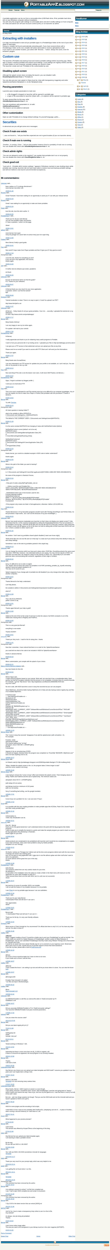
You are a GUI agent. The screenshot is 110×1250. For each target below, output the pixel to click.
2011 (83, 71)
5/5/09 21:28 (9, 421)
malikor (3, 933)
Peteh (3, 208)
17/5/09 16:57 (10, 1003)
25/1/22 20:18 (10, 1199)
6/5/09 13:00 (9, 611)
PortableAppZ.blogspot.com (52, 1245)
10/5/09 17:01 (10, 794)
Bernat (3, 319)
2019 (83, 57)
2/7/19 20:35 (9, 1122)
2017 (83, 63)
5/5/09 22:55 (9, 459)
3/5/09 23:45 (9, 264)
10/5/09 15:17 (10, 757)
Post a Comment (6, 1233)
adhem (3, 230)
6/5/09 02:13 (9, 546)
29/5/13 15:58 (10, 1056)
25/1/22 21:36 (10, 1206)
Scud (2, 803)
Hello (2, 1133)
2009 (83, 77)
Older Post (72, 1236)
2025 (83, 39)
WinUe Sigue (5, 732)
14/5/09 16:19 (10, 950)
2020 (83, 54)
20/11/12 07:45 (10, 1020)
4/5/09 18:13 (9, 368)
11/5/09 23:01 (10, 908)
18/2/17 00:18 (10, 1102)
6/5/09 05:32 (9, 559)
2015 (83, 68)
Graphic (80, 107)
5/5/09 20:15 (9, 405)
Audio (79, 99)
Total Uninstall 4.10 (12, 991)
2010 (83, 74)
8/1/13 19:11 (9, 1039)
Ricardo (3, 193)
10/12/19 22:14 (10, 1164)
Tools (79, 125)
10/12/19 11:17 (10, 1157)
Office (80, 117)
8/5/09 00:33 (9, 657)
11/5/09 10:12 (10, 847)
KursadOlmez (5, 333)
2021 (83, 51)
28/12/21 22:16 (10, 1180)
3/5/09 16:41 (9, 245)
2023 (83, 45)
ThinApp (13, 402)
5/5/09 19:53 (9, 398)
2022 (83, 48)
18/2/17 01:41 (10, 1114)
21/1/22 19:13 (10, 1185)
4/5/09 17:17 (9, 317)
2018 (83, 60)
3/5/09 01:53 (9, 199)
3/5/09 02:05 (9, 214)
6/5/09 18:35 (9, 620)
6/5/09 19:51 (9, 635)
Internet (80, 109)
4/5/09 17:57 (9, 355)
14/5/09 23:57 (10, 972)
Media (80, 112)
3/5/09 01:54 (9, 206)
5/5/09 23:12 (9, 467)
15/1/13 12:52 (10, 1047)
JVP (2, 266)
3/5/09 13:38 (9, 238)
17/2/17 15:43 (10, 1075)
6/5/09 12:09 (9, 594)
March (85, 89)
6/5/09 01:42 (9, 531)
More (23, 10)
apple (2, 1166)
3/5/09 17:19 (9, 253)
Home (11, 10)
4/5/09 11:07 (9, 306)
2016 (83, 66)
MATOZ (3, 1208)
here (7, 969)
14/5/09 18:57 (10, 961)
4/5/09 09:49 (9, 295)
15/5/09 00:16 (10, 985)
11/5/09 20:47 (10, 881)
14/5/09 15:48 (10, 931)
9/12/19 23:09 (10, 1147)
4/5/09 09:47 (9, 284)
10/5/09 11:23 (10, 730)
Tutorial (16, 10)
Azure (3, 1116)
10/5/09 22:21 (10, 821)
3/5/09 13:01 (9, 228)
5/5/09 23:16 (9, 478)
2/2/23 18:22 (9, 1221)
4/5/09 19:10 (9, 387)
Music (80, 114)
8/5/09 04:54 (9, 672)
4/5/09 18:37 (9, 376)
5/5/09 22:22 (9, 449)
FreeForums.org (36, 947)
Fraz (2, 247)
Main (76, 23)
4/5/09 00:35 (9, 275)
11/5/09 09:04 (10, 836)
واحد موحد (4, 636)
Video (79, 127)
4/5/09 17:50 (9, 331)
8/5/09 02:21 (9, 664)
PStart (11, 890)
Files (79, 104)
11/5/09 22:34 (10, 893)
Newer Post (4, 1236)
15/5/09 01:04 (10, 994)
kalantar (3, 1014)
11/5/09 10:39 (10, 863)
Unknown (4, 183)
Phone (80, 119)
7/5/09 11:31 (9, 642)
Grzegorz (4, 297)
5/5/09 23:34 (9, 507)
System (80, 122)
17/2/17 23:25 (10, 1084)
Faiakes (3, 239)
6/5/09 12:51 (9, 603)
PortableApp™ (5, 216)
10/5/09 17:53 (10, 802)
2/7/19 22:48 (9, 1131)
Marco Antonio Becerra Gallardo (11, 666)
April (84, 86)
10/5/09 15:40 (10, 770)
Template (8, 1081)
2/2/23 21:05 (9, 1230)
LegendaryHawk (6, 1067)
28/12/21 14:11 (10, 1172)
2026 (83, 36)
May (84, 80)
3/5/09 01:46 (9, 191)
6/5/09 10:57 (9, 577)
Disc (79, 102)
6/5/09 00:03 (9, 516)
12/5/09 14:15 (10, 922)
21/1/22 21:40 (10, 1194)
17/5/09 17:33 (10, 1013)
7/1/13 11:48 (9, 1028)
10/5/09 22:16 (10, 811)
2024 (83, 42)
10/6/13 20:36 (10, 1065)
